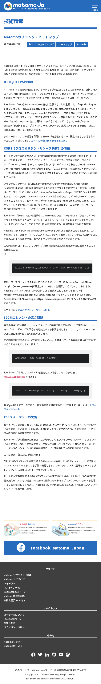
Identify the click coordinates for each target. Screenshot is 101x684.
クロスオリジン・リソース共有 (33, 310)
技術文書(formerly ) (14, 600)
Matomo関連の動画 (14, 595)
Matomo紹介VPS (13, 645)
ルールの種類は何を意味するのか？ (49, 140)
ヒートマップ (65, 44)
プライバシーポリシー (15, 627)
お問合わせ (9, 622)
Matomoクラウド (13, 641)
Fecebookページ (13, 618)
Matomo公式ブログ (14, 579)
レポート (81, 44)
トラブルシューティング (41, 44)
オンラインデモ (12, 587)
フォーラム (9, 583)
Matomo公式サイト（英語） (19, 574)
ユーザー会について (14, 614)
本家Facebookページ (15, 591)
